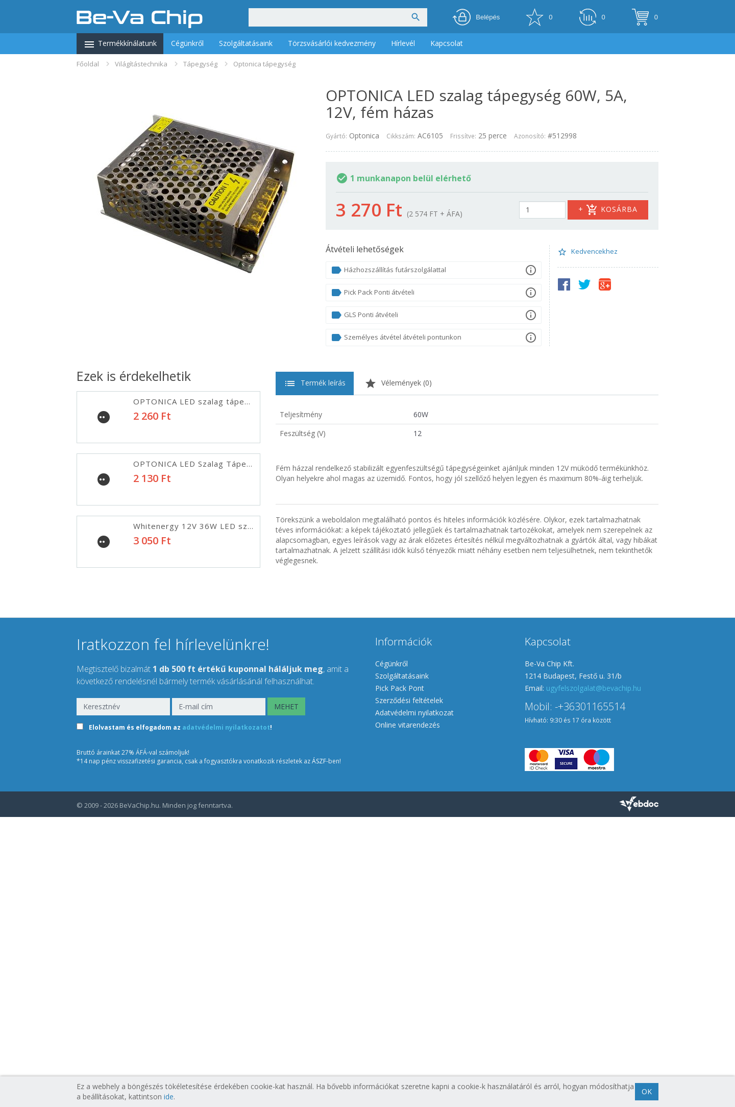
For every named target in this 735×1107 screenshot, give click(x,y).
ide (169, 1096)
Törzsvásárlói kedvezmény (332, 43)
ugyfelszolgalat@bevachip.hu (593, 978)
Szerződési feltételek (409, 990)
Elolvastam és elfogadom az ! (180, 1017)
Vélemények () (398, 383)
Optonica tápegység (264, 63)
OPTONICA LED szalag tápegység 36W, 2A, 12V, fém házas (252, 401)
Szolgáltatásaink (246, 43)
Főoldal (88, 63)
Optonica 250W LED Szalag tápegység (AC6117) (229, 775)
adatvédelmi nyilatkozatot (226, 1017)
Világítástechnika (141, 63)
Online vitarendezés (407, 1015)
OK (647, 1091)
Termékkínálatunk (120, 44)
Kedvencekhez (587, 252)
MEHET (286, 996)
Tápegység (200, 63)
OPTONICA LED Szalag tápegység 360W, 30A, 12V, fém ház (252, 837)
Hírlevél (403, 43)
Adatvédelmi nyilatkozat (414, 1002)
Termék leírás (315, 383)
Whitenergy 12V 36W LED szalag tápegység (221, 526)
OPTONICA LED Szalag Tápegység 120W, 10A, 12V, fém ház (253, 588)
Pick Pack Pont (399, 978)
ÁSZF (319, 1051)
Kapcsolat (446, 43)
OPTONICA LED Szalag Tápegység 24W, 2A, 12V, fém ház (248, 464)
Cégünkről (187, 43)
